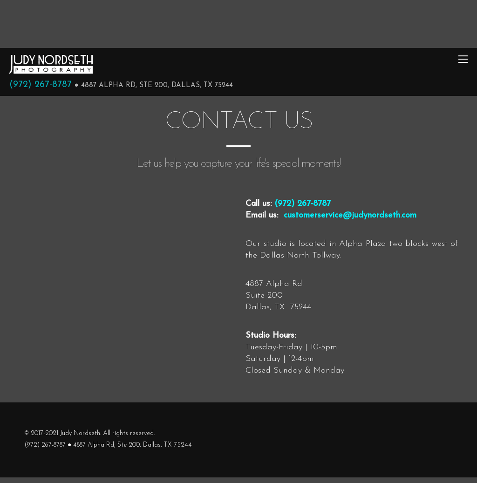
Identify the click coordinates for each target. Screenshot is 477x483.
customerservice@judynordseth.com (350, 215)
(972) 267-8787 (40, 84)
